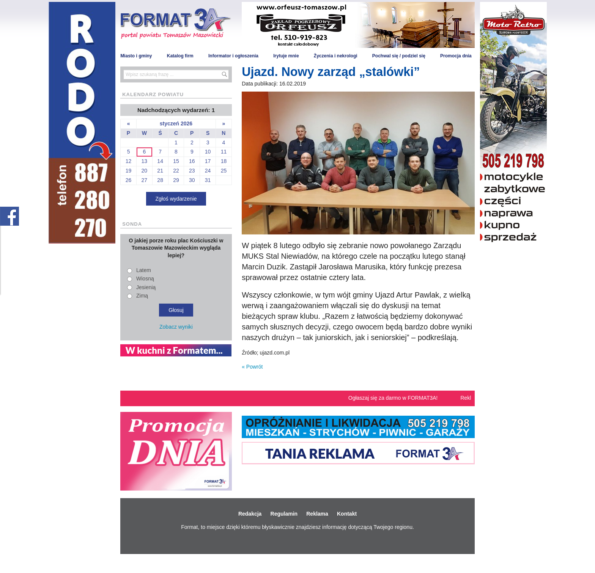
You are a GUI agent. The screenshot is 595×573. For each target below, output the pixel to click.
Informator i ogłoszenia (233, 56)
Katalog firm (180, 56)
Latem (143, 270)
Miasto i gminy (136, 56)
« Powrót (252, 367)
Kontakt (347, 514)
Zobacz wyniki (176, 327)
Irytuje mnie (286, 56)
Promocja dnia (456, 56)
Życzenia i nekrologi (335, 56)
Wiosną (145, 278)
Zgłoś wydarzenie (176, 199)
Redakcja (249, 514)
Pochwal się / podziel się (398, 56)
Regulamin (284, 514)
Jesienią (146, 287)
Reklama (317, 514)
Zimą (142, 296)
